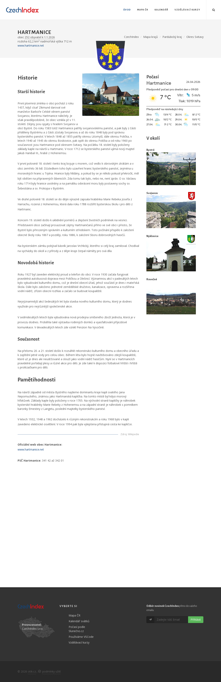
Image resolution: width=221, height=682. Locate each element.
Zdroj (123, 434)
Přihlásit (196, 619)
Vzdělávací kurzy (79, 642)
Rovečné (151, 279)
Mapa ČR (74, 615)
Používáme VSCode (81, 637)
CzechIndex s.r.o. (32, 628)
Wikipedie (133, 434)
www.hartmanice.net (31, 45)
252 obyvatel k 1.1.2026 (40, 37)
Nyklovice (152, 236)
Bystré (150, 149)
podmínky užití (51, 671)
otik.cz (32, 671)
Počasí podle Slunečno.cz (77, 629)
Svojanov (152, 193)
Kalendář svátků (79, 621)
